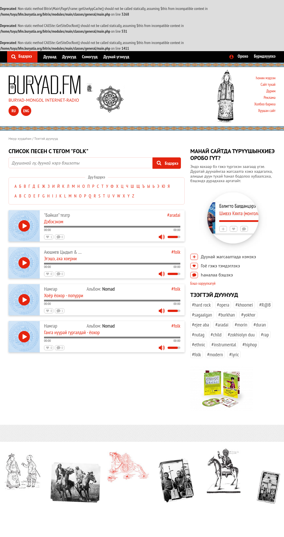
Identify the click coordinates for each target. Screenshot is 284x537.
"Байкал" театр (57, 215)
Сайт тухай (267, 84)
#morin (241, 324)
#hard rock (201, 304)
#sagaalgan (202, 314)
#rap (265, 334)
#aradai (173, 215)
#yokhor (248, 314)
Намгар (50, 289)
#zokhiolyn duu (241, 334)
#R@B (265, 304)
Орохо (243, 56)
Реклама (269, 97)
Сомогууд (89, 56)
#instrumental (224, 344)
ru (14, 110)
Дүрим (270, 90)
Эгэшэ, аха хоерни (60, 258)
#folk (175, 252)
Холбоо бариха (264, 104)
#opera (223, 304)
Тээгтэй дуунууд (46, 138)
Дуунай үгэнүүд (116, 56)
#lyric (234, 354)
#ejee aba (200, 324)
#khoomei (244, 304)
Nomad (101, 289)
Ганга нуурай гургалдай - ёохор (72, 332)
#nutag (198, 334)
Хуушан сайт (266, 110)
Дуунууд (69, 56)
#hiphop (250, 344)
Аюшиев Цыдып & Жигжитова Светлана (80, 252)
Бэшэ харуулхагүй (203, 283)
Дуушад (49, 56)
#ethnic (198, 344)
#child (216, 334)
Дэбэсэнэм (53, 221)
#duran (260, 324)
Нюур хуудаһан (20, 138)
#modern (215, 354)
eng (26, 110)
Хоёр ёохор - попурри (63, 295)
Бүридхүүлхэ (264, 56)
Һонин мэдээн (265, 77)
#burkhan (226, 314)
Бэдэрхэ (25, 56)
